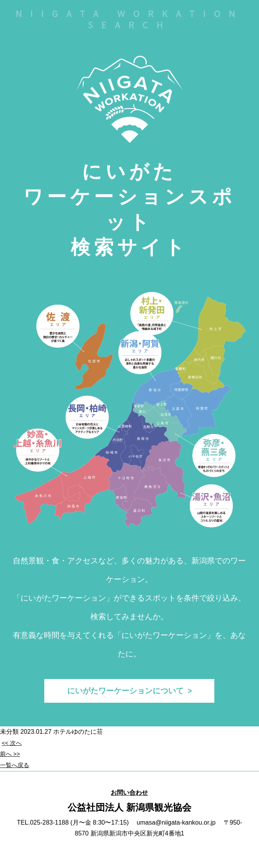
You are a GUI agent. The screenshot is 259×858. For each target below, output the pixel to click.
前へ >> (10, 757)
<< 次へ (12, 746)
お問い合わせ (129, 795)
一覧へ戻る (15, 768)
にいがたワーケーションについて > (129, 692)
